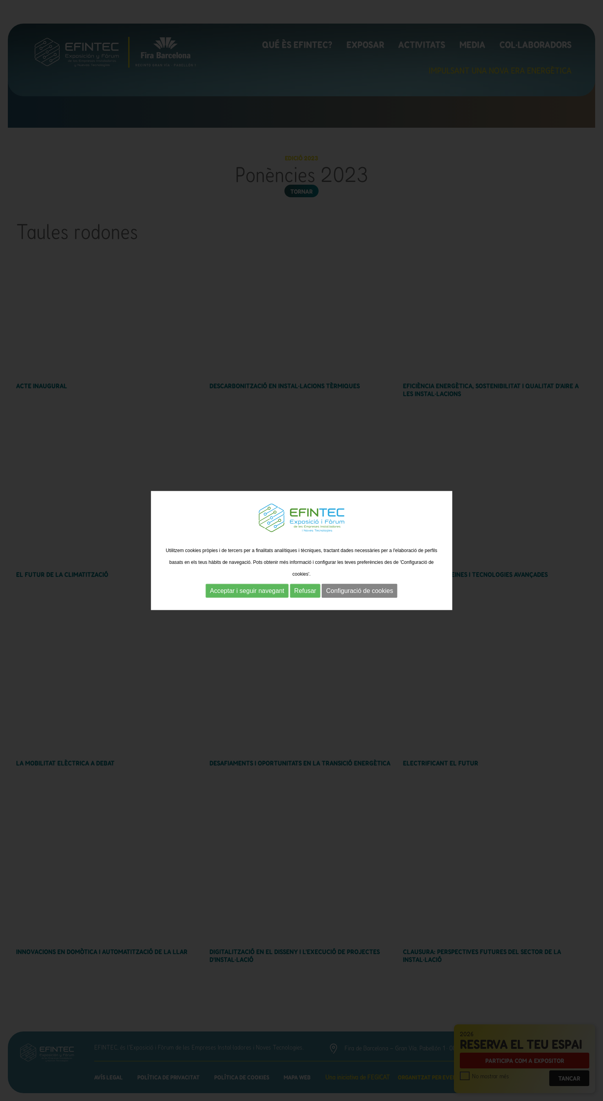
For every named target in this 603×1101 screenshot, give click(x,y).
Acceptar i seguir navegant (247, 590)
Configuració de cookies (359, 590)
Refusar (305, 590)
